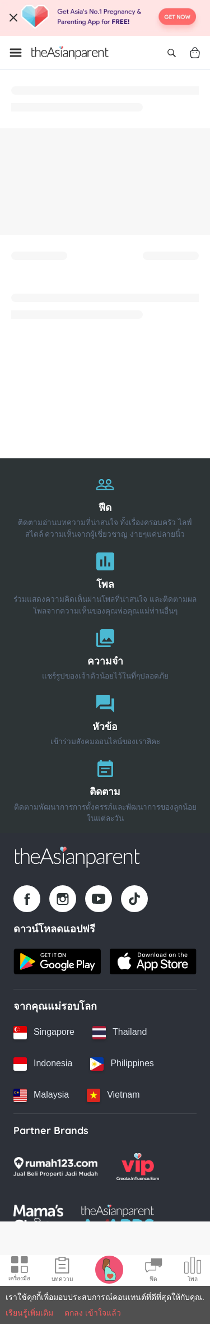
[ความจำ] (105, 651)
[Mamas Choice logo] (38, 1218)
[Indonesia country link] (42, 1064)
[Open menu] (15, 52)
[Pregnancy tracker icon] (109, 1269)
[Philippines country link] (121, 1064)
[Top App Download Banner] (105, 18)
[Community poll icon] (193, 1270)
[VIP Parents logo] (137, 1166)
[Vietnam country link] (113, 1095)
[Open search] (171, 53)
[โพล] (105, 581)
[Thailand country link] (119, 1032)
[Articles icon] (62, 1270)
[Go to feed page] (70, 52)
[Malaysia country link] (41, 1095)
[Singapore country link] (43, 1032)
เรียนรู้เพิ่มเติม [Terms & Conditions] (29, 1312)
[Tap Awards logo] (118, 1218)
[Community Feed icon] (153, 1270)
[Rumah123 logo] (55, 1166)
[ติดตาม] (105, 788)
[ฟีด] (105, 504)
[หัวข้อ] (105, 717)
